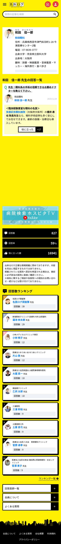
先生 (23, 98)
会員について (9, 533)
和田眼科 (20, 37)
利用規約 (51, 533)
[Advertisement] (30, 171)
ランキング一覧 (49, 478)
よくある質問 (25, 533)
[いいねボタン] (26, 129)
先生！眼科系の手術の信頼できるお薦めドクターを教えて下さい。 (32, 88)
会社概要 (39, 533)
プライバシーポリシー (29, 539)
